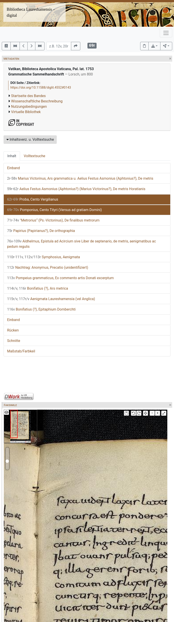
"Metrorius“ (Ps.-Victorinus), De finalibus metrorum (53, 220)
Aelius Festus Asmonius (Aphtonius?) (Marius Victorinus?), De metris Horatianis (76, 189)
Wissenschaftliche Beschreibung (37, 101)
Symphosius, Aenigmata (43, 257)
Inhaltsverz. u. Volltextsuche (30, 139)
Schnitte (13, 341)
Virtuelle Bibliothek (26, 112)
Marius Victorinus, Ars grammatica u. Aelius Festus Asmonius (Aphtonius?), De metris (80, 178)
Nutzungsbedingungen (29, 106)
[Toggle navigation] (166, 32)
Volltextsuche (34, 156)
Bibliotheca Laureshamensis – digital (31, 12)
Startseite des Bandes (28, 96)
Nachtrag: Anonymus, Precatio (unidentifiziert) (47, 267)
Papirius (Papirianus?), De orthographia (41, 231)
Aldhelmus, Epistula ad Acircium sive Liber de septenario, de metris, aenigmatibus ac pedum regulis (81, 244)
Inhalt (11, 156)
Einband (13, 168)
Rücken (13, 330)
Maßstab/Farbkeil (21, 351)
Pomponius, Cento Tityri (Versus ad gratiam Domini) (54, 210)
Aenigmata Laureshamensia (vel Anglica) (51, 299)
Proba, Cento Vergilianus (32, 199)
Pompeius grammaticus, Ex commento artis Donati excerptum (60, 278)
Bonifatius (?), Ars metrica (37, 288)
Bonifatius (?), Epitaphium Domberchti (41, 309)
